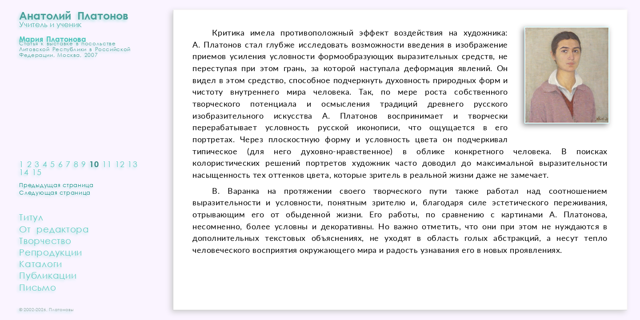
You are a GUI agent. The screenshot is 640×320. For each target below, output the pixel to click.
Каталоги (40, 263)
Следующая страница (55, 192)
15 (37, 172)
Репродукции (50, 252)
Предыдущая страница (56, 184)
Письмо (37, 287)
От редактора (54, 229)
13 (133, 164)
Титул (31, 217)
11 (107, 164)
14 (24, 172)
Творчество (45, 240)
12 (120, 164)
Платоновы (61, 309)
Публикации (47, 275)
